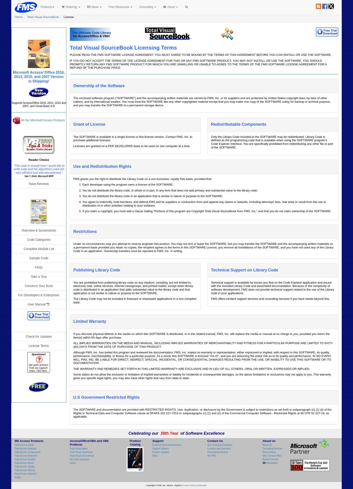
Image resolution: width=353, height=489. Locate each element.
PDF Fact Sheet (39, 223)
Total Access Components (28, 452)
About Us (267, 445)
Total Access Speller (25, 466)
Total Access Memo (24, 463)
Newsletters (271, 463)
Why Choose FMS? (272, 456)
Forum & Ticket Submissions (166, 445)
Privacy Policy (188, 485)
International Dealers (217, 452)
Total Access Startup (25, 470)
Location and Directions (219, 448)
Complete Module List (39, 249)
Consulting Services (272, 448)
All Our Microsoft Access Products (43, 120)
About (170, 7)
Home (19, 17)
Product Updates (160, 452)
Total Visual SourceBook (43, 17)
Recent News (269, 452)
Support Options (160, 448)
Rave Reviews (39, 184)
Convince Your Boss (39, 286)
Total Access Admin (24, 445)
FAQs (39, 267)
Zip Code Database (79, 459)
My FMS (211, 456)
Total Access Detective (26, 456)
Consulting (147, 7)
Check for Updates (39, 336)
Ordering (70, 7)
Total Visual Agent (79, 448)
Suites (18, 477)
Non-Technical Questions (219, 445)
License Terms (39, 346)
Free (120, 7)
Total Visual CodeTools (81, 452)
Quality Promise (270, 459)
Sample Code (38, 258)
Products (47, 7)
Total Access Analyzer (25, 448)
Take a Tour (39, 276)
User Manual (39, 304)
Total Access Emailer (25, 459)
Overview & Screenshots (39, 230)
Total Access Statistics (26, 474)
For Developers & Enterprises (39, 295)
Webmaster (202, 485)
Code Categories (39, 239)
